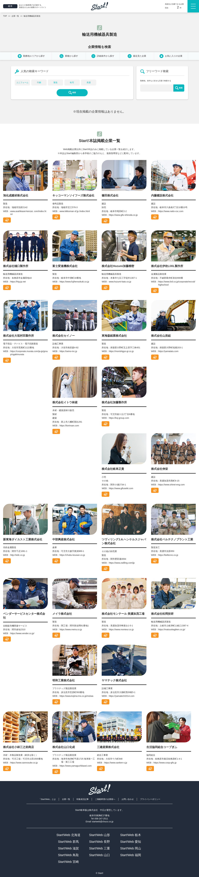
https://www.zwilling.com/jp (122, 563)
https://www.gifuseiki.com (121, 488)
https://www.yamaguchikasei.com (76, 766)
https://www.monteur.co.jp (121, 629)
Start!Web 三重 (99, 848)
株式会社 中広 (96, 810)
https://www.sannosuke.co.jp (24, 762)
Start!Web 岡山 (130, 848)
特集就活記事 (82, 799)
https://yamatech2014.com (121, 696)
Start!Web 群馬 (68, 841)
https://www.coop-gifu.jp (164, 762)
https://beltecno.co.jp (168, 555)
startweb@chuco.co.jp (102, 821)
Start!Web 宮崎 (68, 861)
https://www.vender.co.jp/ (22, 633)
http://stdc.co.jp (17, 555)
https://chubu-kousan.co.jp (72, 555)
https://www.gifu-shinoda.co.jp (123, 215)
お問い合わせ (128, 799)
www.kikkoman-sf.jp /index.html (75, 211)
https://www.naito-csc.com (170, 211)
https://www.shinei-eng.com (171, 484)
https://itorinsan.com (69, 425)
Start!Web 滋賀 (68, 848)
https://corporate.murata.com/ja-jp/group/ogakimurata (29, 353)
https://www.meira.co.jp (71, 629)
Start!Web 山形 (99, 835)
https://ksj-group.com (119, 418)
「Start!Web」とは (47, 799)
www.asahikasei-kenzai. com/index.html (28, 213)
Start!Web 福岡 (130, 855)
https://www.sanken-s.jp (115, 762)
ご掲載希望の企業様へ (105, 799)
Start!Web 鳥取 (68, 855)
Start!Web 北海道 (68, 835)
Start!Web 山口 (99, 855)
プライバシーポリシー (150, 799)
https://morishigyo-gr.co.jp (121, 351)
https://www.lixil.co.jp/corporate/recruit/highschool (176, 283)
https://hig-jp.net (18, 281)
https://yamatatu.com (168, 351)
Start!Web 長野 (99, 841)
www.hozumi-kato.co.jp (120, 281)
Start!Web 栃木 (130, 835)
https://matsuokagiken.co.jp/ (171, 629)
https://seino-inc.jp (68, 351)
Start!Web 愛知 (130, 841)
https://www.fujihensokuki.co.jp (74, 281)
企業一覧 (66, 799)
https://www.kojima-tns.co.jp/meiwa (76, 696)
